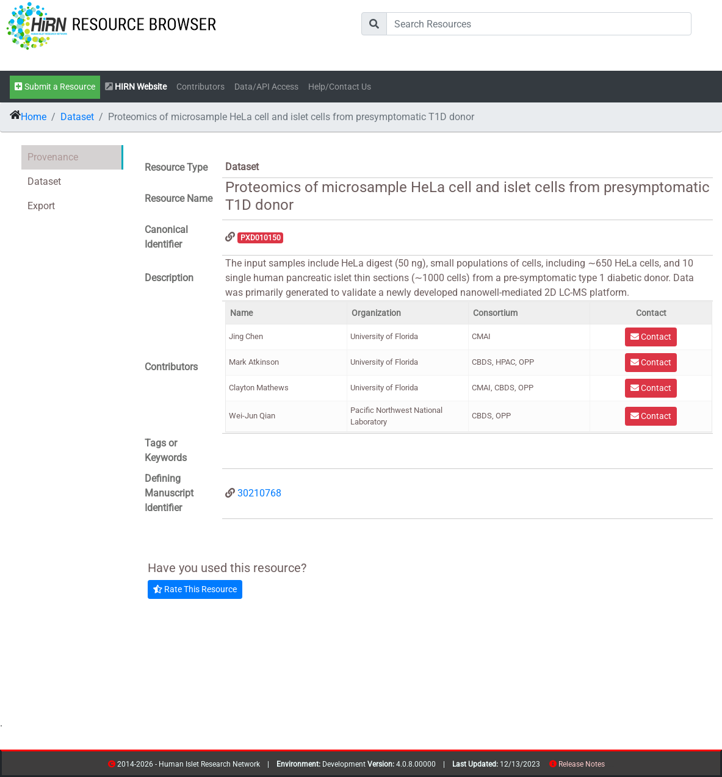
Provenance (52, 157)
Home (33, 117)
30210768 (259, 493)
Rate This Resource (195, 589)
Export (41, 206)
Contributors (200, 87)
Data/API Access (266, 87)
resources (609, 766)
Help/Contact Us (339, 87)
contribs (612, 766)
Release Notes (582, 764)
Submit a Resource (55, 87)
